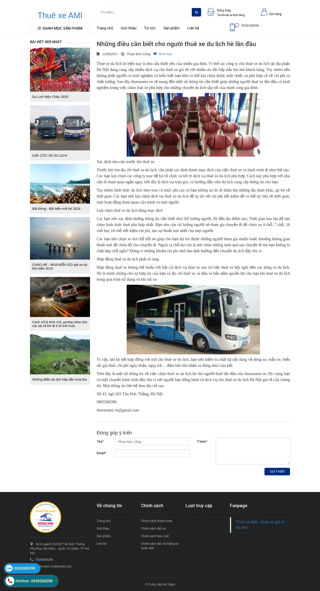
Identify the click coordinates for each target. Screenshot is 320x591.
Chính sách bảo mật (155, 536)
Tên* (100, 441)
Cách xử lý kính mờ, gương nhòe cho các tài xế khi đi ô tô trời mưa (59, 324)
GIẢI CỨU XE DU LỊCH (49, 155)
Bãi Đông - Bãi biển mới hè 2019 (56, 208)
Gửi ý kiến (277, 471)
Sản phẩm (171, 28)
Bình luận (163, 54)
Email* (101, 453)
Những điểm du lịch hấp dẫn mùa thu (59, 379)
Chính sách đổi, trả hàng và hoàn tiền (159, 546)
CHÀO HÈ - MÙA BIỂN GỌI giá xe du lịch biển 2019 (59, 266)
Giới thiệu (128, 28)
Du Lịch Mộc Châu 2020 (50, 97)
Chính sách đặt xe (153, 528)
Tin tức (150, 28)
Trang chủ (105, 28)
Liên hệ (193, 28)
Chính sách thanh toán (156, 521)
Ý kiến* (202, 441)
